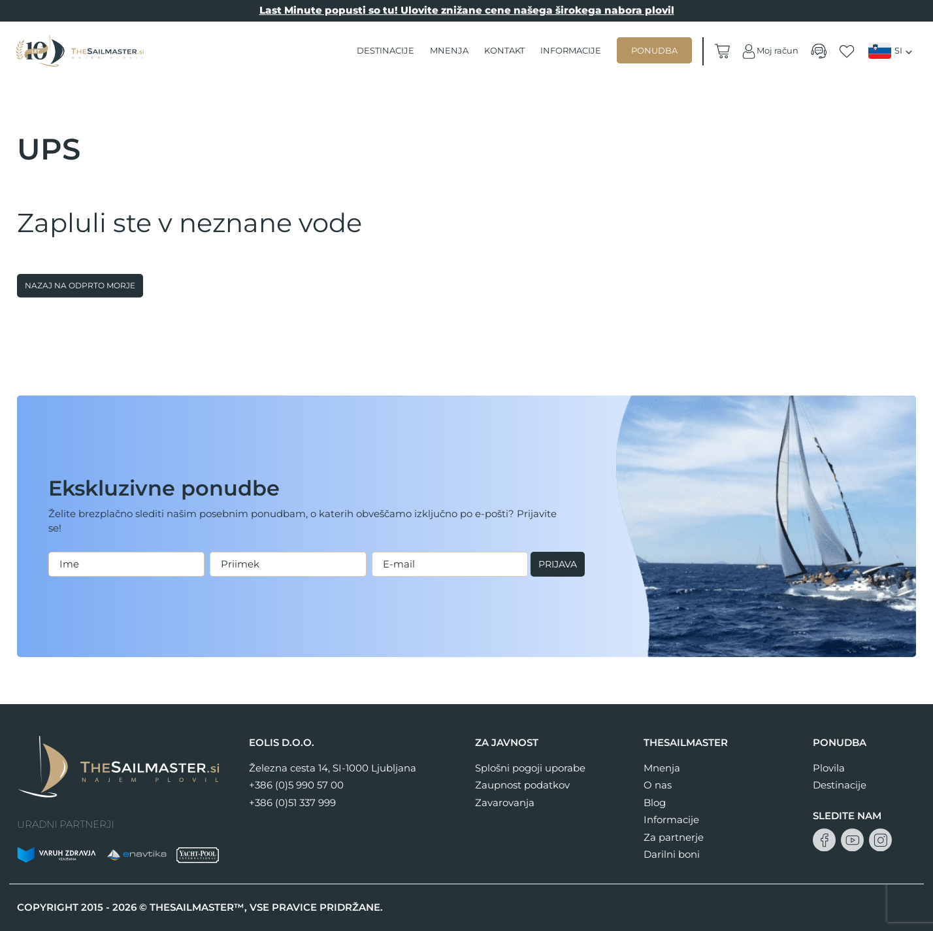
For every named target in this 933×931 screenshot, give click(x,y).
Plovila (829, 768)
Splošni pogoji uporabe (530, 768)
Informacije (571, 50)
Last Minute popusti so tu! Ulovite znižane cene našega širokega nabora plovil (466, 10)
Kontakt (505, 50)
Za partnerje (674, 837)
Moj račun (769, 51)
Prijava (77, 577)
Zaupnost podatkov (522, 785)
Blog (655, 802)
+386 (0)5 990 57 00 (296, 785)
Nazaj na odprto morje (80, 285)
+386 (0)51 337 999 (292, 802)
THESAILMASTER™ (197, 907)
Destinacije (386, 50)
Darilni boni (672, 854)
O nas (658, 785)
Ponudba (655, 50)
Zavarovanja (504, 802)
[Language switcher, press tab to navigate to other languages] (892, 50)
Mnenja (450, 50)
